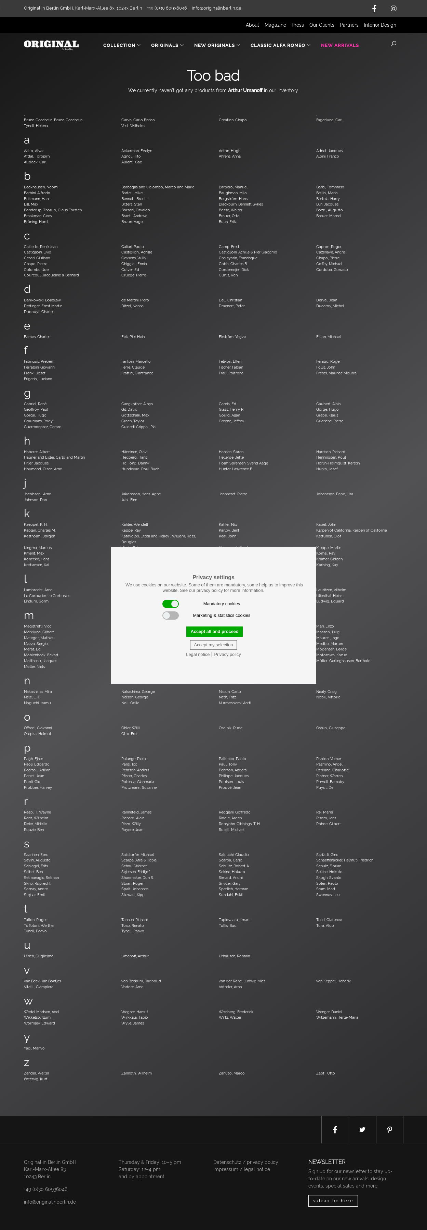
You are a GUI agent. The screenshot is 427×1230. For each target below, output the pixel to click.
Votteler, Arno (230, 986)
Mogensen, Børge (331, 649)
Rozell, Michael (231, 829)
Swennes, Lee (327, 894)
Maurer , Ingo (327, 637)
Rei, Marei (324, 812)
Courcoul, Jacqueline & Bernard (51, 275)
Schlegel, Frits (36, 866)
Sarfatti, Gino (327, 854)
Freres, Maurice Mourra (336, 373)
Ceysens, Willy (133, 258)
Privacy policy (227, 654)
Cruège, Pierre (133, 275)
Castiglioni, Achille (136, 252)
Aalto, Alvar (34, 150)
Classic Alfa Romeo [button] (281, 45)
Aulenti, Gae (131, 162)
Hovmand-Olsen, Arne (43, 469)
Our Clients (321, 25)
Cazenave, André (330, 252)
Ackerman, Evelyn (136, 150)
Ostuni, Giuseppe (330, 727)
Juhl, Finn (129, 499)
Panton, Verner (328, 758)
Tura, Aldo (325, 925)
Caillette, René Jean (40, 246)
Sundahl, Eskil (231, 894)
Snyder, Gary (230, 883)
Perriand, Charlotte (332, 770)
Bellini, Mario (327, 192)
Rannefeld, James (136, 812)
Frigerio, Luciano (38, 378)
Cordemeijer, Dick (234, 269)
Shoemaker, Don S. (137, 877)
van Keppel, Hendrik (333, 981)
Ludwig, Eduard (330, 601)
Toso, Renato (132, 925)
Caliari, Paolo (132, 246)
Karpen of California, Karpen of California (351, 530)
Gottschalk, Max (135, 415)
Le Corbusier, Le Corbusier (47, 595)
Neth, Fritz (227, 697)
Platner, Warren (329, 775)
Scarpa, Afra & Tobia (139, 860)
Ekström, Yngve (232, 336)
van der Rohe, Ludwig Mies (242, 981)
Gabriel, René (35, 403)
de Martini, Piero (135, 300)
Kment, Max (34, 553)
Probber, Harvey (38, 787)
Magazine (275, 25)
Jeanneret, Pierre (233, 494)
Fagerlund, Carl (329, 119)
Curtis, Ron (228, 275)
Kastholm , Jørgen (39, 536)
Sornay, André (36, 888)
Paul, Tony (228, 764)
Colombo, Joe (36, 269)
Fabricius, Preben (38, 361)
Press (298, 25)
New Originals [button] (217, 45)
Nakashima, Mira (38, 691)
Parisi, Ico (129, 764)
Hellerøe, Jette (231, 457)
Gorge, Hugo (327, 409)
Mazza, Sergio (36, 643)
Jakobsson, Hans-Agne (141, 494)
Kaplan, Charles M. (40, 530)
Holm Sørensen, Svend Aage (243, 463)
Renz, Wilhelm (36, 818)
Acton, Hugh (229, 150)
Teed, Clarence (329, 919)
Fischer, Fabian (231, 367)
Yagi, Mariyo (34, 1048)
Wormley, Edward (39, 1023)
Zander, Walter (36, 1073)
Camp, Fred (229, 246)
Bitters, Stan (131, 204)
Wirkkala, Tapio (134, 1017)
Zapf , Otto (325, 1073)
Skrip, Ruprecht (37, 883)
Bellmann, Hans (37, 198)
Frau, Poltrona (231, 373)
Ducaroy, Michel (330, 305)
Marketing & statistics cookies (206, 615)
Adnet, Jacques (329, 150)
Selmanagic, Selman (41, 877)
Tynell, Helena (36, 125)
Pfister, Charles (134, 775)
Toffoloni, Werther (39, 925)
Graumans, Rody (38, 421)
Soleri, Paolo (327, 883)
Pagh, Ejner (33, 758)
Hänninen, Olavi (134, 451)
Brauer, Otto (229, 215)
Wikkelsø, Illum (37, 1017)
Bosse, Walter (230, 210)
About (252, 25)
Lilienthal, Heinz (329, 595)
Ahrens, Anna (230, 156)
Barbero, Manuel (233, 187)
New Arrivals (340, 45)
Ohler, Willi (130, 727)
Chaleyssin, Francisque (238, 258)
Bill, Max (31, 204)
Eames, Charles (37, 336)
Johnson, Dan (35, 499)
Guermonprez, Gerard (43, 426)
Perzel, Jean (34, 775)
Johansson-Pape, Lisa (334, 494)
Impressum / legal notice (241, 1169)
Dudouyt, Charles (39, 311)
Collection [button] (122, 45)
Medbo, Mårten (329, 643)
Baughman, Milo (233, 192)
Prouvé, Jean (230, 787)
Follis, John (325, 367)
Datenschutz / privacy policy (245, 1162)
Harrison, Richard (330, 451)
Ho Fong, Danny (135, 463)
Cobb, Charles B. (233, 263)
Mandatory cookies (201, 604)
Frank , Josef (34, 373)
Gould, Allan (229, 415)
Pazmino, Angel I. (330, 764)
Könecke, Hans (36, 559)
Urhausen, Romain (234, 956)
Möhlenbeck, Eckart (41, 655)
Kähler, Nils (228, 524)
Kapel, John (326, 524)
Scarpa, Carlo (230, 860)
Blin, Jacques (327, 204)
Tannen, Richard (134, 919)
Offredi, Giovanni (38, 727)
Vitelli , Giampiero (39, 986)
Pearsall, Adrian (37, 770)
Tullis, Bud (228, 925)
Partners (349, 25)
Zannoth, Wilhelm (136, 1073)
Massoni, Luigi (328, 632)
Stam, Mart (325, 888)
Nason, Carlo (230, 691)
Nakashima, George (138, 691)
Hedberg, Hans (134, 457)
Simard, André (231, 877)
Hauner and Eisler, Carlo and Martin (54, 457)
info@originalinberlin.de (216, 8)
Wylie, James (132, 1023)
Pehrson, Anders (135, 770)
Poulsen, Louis (231, 781)
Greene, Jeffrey (231, 421)
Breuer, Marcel (328, 215)
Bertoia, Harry (328, 198)
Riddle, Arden (230, 818)
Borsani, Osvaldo (135, 210)
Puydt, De (324, 787)
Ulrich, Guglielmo (39, 956)
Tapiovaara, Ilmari (234, 919)
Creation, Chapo (233, 119)
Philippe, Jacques (234, 775)
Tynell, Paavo (35, 931)
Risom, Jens (326, 818)
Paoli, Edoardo (37, 764)
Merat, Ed (32, 649)
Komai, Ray (325, 553)
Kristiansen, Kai (36, 564)
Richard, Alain (132, 818)
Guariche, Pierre (329, 421)
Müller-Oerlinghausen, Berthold (343, 660)
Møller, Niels (34, 666)
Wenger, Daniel (329, 1011)
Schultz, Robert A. (234, 866)
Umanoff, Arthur (135, 956)
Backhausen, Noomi (41, 187)
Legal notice (198, 654)
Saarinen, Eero (36, 854)
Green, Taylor (132, 421)
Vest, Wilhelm (133, 125)
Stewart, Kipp (133, 894)
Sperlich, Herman (233, 888)
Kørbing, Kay (327, 564)
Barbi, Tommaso (330, 187)
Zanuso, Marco (232, 1073)
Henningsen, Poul (331, 457)
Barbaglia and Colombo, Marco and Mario (158, 187)
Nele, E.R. (32, 697)
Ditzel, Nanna (132, 305)
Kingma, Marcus (38, 547)
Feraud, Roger (328, 361)
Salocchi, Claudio (234, 854)
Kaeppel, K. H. (36, 524)
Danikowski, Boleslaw (42, 300)
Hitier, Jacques (36, 463)
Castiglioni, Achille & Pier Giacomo (248, 252)
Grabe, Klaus (327, 415)
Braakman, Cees (38, 215)
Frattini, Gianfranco (137, 373)
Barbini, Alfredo (37, 192)
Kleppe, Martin (328, 547)
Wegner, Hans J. (134, 1011)
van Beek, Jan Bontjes (42, 981)
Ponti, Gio (32, 781)
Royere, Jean (132, 829)
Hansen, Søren (231, 451)
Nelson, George (134, 697)
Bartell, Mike (132, 192)
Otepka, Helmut (37, 733)
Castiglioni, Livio (37, 252)
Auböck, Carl (35, 162)
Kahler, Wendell (134, 524)
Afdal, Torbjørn (37, 156)
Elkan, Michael (328, 336)
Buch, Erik (227, 221)
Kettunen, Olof (328, 536)
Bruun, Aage (132, 221)
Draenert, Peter (232, 305)
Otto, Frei (129, 733)
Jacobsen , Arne (37, 494)
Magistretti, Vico (38, 626)
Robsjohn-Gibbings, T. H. (240, 823)
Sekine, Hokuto (232, 871)
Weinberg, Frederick (236, 1011)
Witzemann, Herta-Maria (337, 1017)
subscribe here (333, 1200)
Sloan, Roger (132, 883)
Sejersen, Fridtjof (135, 871)
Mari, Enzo (325, 626)
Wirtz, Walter (230, 1017)
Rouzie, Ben (34, 829)
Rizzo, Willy (131, 823)
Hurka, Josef (327, 469)
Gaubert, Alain (328, 403)
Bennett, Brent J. (135, 198)
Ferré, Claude (133, 367)
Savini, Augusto (37, 860)
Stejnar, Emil (34, 894)
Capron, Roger (329, 246)
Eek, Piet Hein (133, 336)
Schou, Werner (134, 866)
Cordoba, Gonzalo (332, 269)
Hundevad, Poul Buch (140, 469)
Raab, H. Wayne (37, 812)
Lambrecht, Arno (38, 589)
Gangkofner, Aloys (137, 403)
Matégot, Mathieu (39, 637)
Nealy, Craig (326, 691)
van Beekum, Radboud (141, 981)
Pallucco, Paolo (232, 758)
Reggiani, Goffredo (235, 812)
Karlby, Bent (229, 530)
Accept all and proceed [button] (215, 631)
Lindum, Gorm (36, 601)
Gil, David (129, 409)
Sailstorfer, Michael (137, 854)
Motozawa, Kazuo (331, 655)
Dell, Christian (230, 300)
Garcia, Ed (227, 403)
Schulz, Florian (328, 866)
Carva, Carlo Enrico (138, 119)
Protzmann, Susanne (139, 787)
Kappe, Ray (131, 530)
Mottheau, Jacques (40, 660)
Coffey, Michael (329, 263)
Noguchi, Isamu (37, 702)
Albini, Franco (327, 156)
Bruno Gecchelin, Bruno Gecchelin (53, 119)
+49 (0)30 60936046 (45, 1189)
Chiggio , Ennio (134, 263)
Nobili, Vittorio (328, 697)
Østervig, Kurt (36, 1079)
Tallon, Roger (35, 919)
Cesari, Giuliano (37, 258)
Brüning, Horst (36, 221)
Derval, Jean (326, 300)
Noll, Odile (130, 702)
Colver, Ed (130, 269)
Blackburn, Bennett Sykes (241, 204)
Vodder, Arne (132, 986)
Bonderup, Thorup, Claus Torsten (53, 210)
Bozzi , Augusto (329, 210)
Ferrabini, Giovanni (39, 367)
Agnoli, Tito (131, 156)
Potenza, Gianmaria (137, 781)
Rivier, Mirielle (35, 823)
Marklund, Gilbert (39, 632)
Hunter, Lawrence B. (236, 469)
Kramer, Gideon (329, 559)
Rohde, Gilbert (328, 823)
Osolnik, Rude (230, 727)
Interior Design (380, 25)
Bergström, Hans (233, 198)
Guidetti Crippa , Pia (138, 426)
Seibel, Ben (33, 871)
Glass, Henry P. (231, 409)
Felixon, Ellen (230, 361)
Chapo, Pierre (327, 258)
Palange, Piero (133, 758)
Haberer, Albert (37, 451)
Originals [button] (167, 45)
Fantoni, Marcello (136, 361)
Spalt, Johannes (134, 888)
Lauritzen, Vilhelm (331, 589)
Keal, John (227, 536)
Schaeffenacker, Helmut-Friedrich (344, 860)
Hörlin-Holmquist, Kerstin (338, 463)
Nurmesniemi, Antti (235, 702)
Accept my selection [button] (213, 644)
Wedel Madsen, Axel (41, 1011)
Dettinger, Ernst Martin (43, 305)
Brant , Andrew (134, 215)
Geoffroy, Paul (36, 409)
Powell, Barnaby (330, 781)
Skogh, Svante (328, 877)
